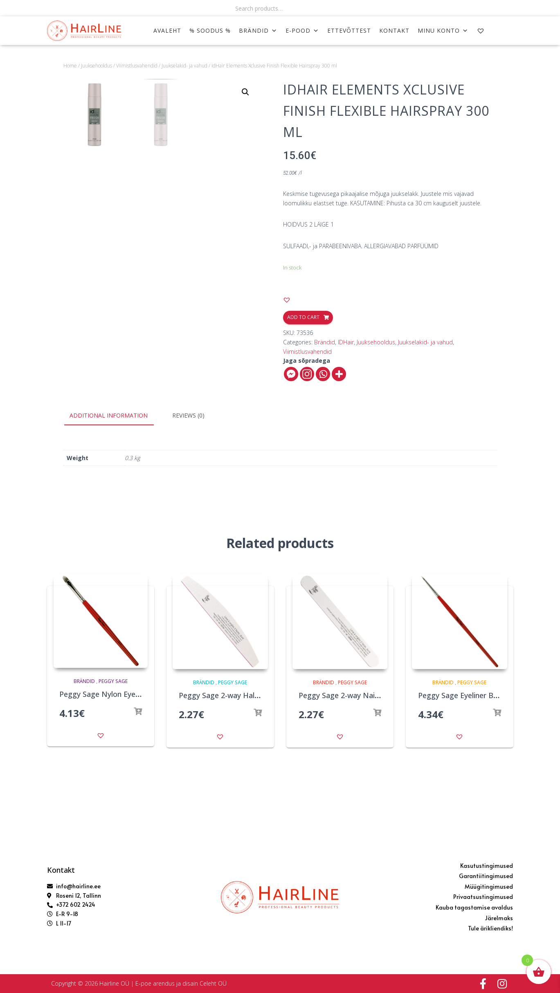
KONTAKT (394, 30)
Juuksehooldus (96, 65)
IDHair (346, 342)
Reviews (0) (188, 415)
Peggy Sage (113, 681)
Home (70, 65)
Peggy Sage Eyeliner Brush (463, 695)
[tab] (114, 416)
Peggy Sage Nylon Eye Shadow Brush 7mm (133, 694)
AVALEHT (167, 30)
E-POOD (302, 30)
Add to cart (303, 317)
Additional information (109, 415)
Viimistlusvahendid (136, 65)
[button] (286, 299)
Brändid (258, 30)
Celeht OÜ (213, 983)
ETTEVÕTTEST (349, 30)
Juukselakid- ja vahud (184, 65)
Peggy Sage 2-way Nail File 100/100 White (370, 695)
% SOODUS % (210, 30)
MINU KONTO (443, 30)
